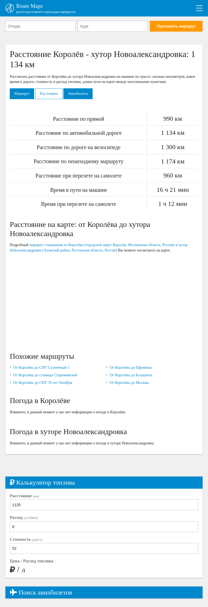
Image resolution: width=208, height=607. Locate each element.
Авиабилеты (78, 94)
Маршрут (22, 94)
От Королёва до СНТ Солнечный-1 (41, 367)
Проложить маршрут (176, 26)
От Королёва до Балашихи (131, 375)
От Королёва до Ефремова (131, 367)
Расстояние (49, 94)
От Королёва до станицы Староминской (45, 375)
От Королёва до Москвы (129, 383)
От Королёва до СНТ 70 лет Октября (42, 383)
